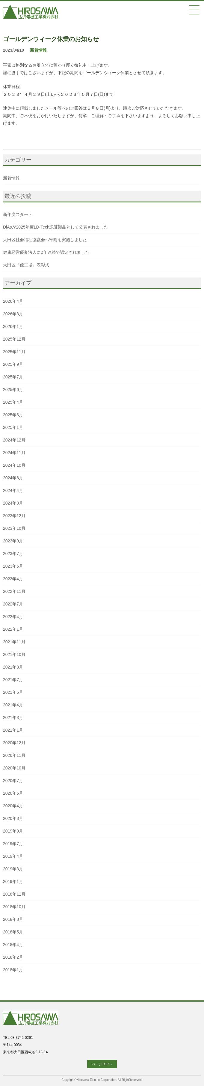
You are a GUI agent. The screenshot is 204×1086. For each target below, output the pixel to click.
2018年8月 (13, 919)
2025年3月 (13, 414)
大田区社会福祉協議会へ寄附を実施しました (45, 239)
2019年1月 (13, 881)
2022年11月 (14, 591)
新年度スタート (17, 214)
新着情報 (38, 50)
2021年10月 (14, 654)
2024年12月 (14, 440)
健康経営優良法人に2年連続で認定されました (46, 252)
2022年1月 (13, 629)
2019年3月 (13, 868)
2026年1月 (13, 326)
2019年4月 (13, 856)
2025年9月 (13, 364)
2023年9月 (13, 540)
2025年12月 (14, 339)
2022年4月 (13, 616)
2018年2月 (13, 957)
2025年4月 (13, 402)
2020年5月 (13, 793)
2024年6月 (13, 477)
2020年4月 (13, 805)
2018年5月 (13, 932)
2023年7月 (13, 553)
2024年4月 (13, 490)
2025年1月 (13, 427)
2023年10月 (14, 528)
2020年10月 (14, 768)
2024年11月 (14, 452)
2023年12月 (14, 515)
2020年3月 (13, 818)
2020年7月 (13, 780)
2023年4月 (13, 578)
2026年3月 (13, 313)
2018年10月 (14, 906)
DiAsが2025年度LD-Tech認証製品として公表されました (55, 227)
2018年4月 (13, 944)
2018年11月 (14, 894)
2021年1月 (13, 730)
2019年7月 (13, 843)
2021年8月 (13, 667)
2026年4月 (13, 301)
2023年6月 (13, 566)
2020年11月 (14, 755)
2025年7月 (13, 377)
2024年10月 (14, 465)
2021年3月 (13, 717)
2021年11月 (14, 641)
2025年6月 (13, 389)
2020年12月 (14, 742)
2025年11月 (14, 351)
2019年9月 (13, 831)
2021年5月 (13, 692)
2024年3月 (13, 503)
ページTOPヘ (102, 1064)
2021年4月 (13, 704)
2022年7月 (13, 604)
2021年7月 (13, 679)
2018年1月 (13, 969)
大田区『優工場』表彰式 (26, 264)
